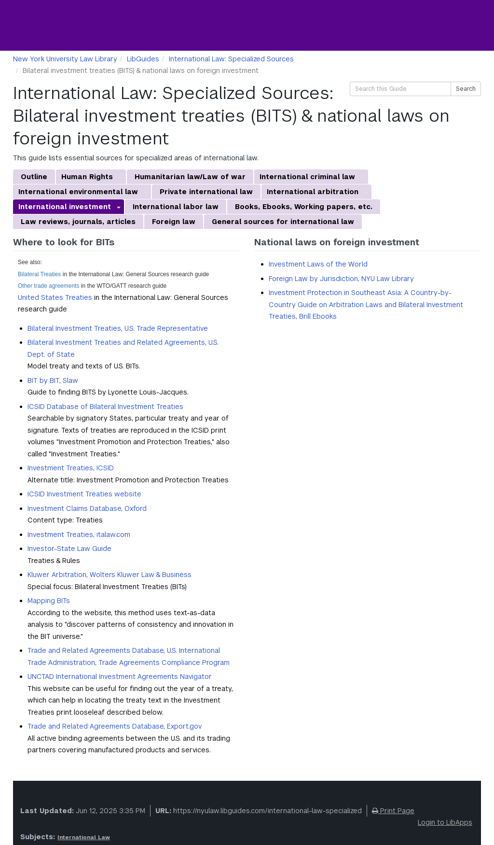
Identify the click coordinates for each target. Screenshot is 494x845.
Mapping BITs (48, 600)
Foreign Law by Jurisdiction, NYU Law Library (341, 278)
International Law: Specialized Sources (231, 59)
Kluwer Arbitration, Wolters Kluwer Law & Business (109, 574)
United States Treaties (55, 297)
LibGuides (143, 59)
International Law (83, 837)
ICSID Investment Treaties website (84, 494)
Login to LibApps (445, 822)
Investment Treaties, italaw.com (78, 534)
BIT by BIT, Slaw (52, 380)
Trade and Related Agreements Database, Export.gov (114, 726)
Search (466, 89)
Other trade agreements (48, 285)
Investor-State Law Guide (69, 548)
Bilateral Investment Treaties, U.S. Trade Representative (117, 328)
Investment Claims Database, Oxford (87, 508)
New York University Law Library (65, 59)
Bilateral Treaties (39, 274)
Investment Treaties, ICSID (70, 468)
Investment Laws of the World (318, 264)
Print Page (393, 810)
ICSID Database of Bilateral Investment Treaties (105, 406)
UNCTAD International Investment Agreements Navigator (119, 676)
